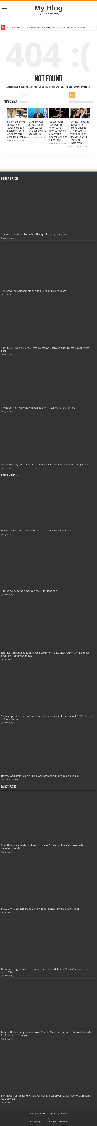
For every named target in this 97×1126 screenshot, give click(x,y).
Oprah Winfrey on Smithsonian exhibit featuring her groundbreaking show (44, 464)
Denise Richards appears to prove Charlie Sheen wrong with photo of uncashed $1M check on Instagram (79, 132)
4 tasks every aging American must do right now (29, 590)
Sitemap (63, 1113)
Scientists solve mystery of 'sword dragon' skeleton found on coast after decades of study (46, 27)
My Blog (49, 8)
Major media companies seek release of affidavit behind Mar (36, 530)
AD (43, 1113)
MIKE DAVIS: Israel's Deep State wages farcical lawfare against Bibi (37, 127)
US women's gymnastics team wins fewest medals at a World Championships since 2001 (58, 130)
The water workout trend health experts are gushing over (35, 234)
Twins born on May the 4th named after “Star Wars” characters (38, 407)
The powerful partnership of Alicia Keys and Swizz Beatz (33, 290)
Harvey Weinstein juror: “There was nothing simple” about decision (40, 775)
